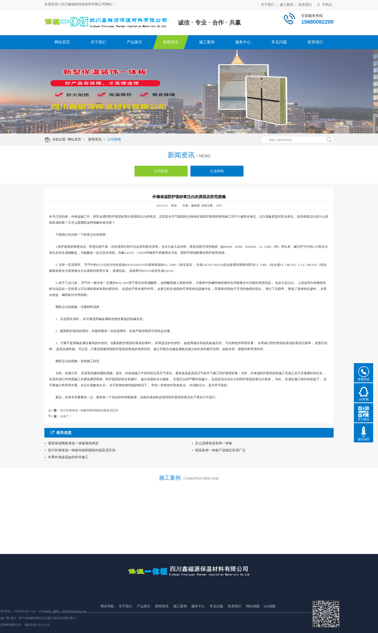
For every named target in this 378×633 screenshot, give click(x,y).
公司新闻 (117, 139)
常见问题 (279, 42)
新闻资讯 (170, 42)
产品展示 (134, 42)
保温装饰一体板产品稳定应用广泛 (220, 450)
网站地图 (253, 624)
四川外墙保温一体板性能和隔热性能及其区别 (89, 410)
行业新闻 (217, 174)
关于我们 (267, 4)
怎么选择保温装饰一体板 (213, 443)
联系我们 (305, 4)
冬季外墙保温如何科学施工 (68, 457)
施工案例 (286, 4)
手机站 (325, 4)
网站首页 (62, 42)
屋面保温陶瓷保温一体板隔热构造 (73, 443)
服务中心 (243, 42)
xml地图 (269, 624)
